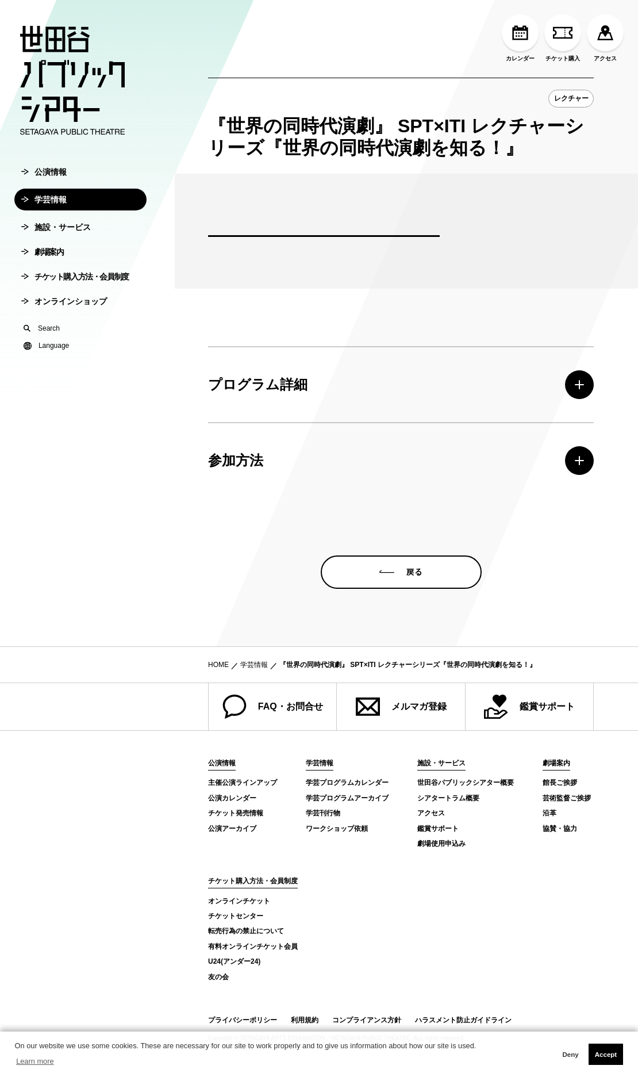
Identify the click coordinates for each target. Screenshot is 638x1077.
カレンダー (520, 38)
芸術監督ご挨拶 (567, 798)
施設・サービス (56, 255)
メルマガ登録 (401, 707)
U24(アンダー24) (234, 961)
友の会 (218, 977)
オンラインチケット (239, 901)
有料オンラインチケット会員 (253, 946)
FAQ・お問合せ (272, 707)
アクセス (605, 38)
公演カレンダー (232, 798)
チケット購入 (562, 38)
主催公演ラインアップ (242, 783)
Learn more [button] (34, 1061)
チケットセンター (235, 916)
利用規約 (304, 1020)
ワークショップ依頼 (337, 829)
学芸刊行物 (323, 813)
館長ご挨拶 (560, 783)
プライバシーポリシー (242, 1020)
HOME (218, 665)
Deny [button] (570, 1054)
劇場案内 (42, 280)
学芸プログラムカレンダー (347, 783)
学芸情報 (44, 228)
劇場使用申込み (441, 844)
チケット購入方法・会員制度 (75, 305)
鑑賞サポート (529, 707)
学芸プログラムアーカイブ (347, 798)
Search (42, 357)
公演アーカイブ (232, 829)
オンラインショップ (64, 330)
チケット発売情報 (235, 813)
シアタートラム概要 (448, 798)
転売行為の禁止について (246, 931)
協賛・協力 (560, 829)
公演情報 (44, 200)
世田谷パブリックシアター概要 (465, 783)
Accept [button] (606, 1054)
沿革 (549, 813)
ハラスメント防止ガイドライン (463, 1020)
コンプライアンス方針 (366, 1020)
